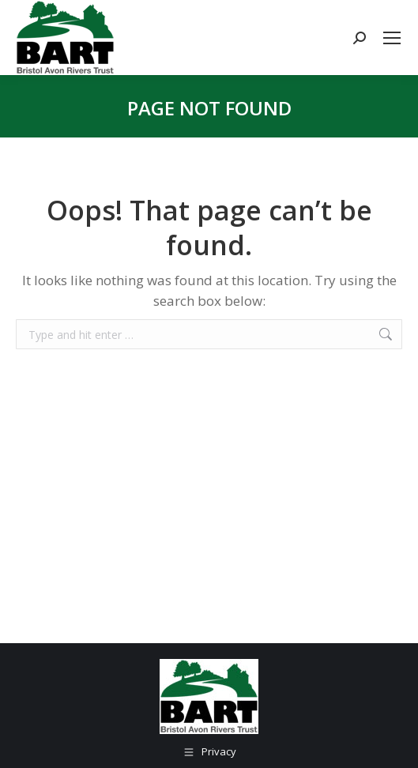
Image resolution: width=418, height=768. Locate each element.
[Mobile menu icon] (392, 38)
